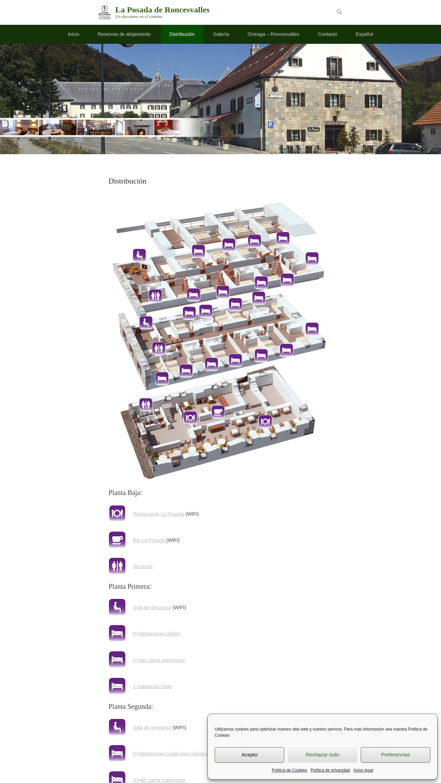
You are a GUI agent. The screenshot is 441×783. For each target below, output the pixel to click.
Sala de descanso (152, 607)
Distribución (182, 34)
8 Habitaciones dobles (157, 633)
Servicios (143, 566)
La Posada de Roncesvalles (162, 9)
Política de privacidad (330, 770)
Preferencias (395, 754)
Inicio (73, 34)
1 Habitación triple (152, 686)
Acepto (250, 754)
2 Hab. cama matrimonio (159, 660)
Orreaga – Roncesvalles (273, 34)
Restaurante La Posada (158, 514)
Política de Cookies (289, 770)
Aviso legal (363, 770)
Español (364, 34)
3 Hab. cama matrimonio (159, 780)
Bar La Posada (149, 540)
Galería (221, 34)
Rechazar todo (322, 754)
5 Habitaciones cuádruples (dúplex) (170, 753)
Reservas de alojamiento (124, 34)
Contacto (327, 34)
